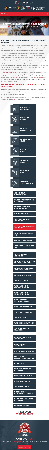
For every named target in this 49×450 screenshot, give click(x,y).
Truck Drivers (20, 318)
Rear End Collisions (23, 376)
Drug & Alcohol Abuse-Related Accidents (24, 262)
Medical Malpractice (25, 129)
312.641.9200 (37, 9)
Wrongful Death (24, 172)
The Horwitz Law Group (9, 72)
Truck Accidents (21, 281)
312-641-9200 (17, 441)
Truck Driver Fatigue (23, 312)
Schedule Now (24, 447)
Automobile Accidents (25, 108)
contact (15, 99)
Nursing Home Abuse (26, 140)
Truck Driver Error (23, 307)
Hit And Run (19, 363)
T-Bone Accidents (21, 386)
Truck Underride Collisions (21, 329)
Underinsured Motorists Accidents (23, 392)
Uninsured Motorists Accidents (23, 399)
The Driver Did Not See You (24, 246)
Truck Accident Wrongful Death (21, 293)
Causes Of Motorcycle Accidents (24, 200)
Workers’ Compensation (26, 182)
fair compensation (39, 77)
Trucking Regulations (24, 323)
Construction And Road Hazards (22, 207)
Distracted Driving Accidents (22, 338)
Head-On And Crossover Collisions (24, 357)
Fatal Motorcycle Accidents (22, 220)
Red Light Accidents (23, 240)
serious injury (16, 77)
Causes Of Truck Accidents (21, 255)
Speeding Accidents (23, 381)
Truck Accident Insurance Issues (21, 286)
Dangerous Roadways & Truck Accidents (24, 269)
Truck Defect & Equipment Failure (22, 300)
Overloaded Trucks (23, 275)
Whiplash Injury (21, 406)
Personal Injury (24, 150)
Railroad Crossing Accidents (22, 369)
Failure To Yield (21, 214)
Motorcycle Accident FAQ (23, 234)
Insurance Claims (24, 119)
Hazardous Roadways (24, 351)
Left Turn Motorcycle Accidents (24, 227)
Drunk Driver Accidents (20, 345)
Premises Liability (24, 161)
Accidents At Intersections (20, 193)
